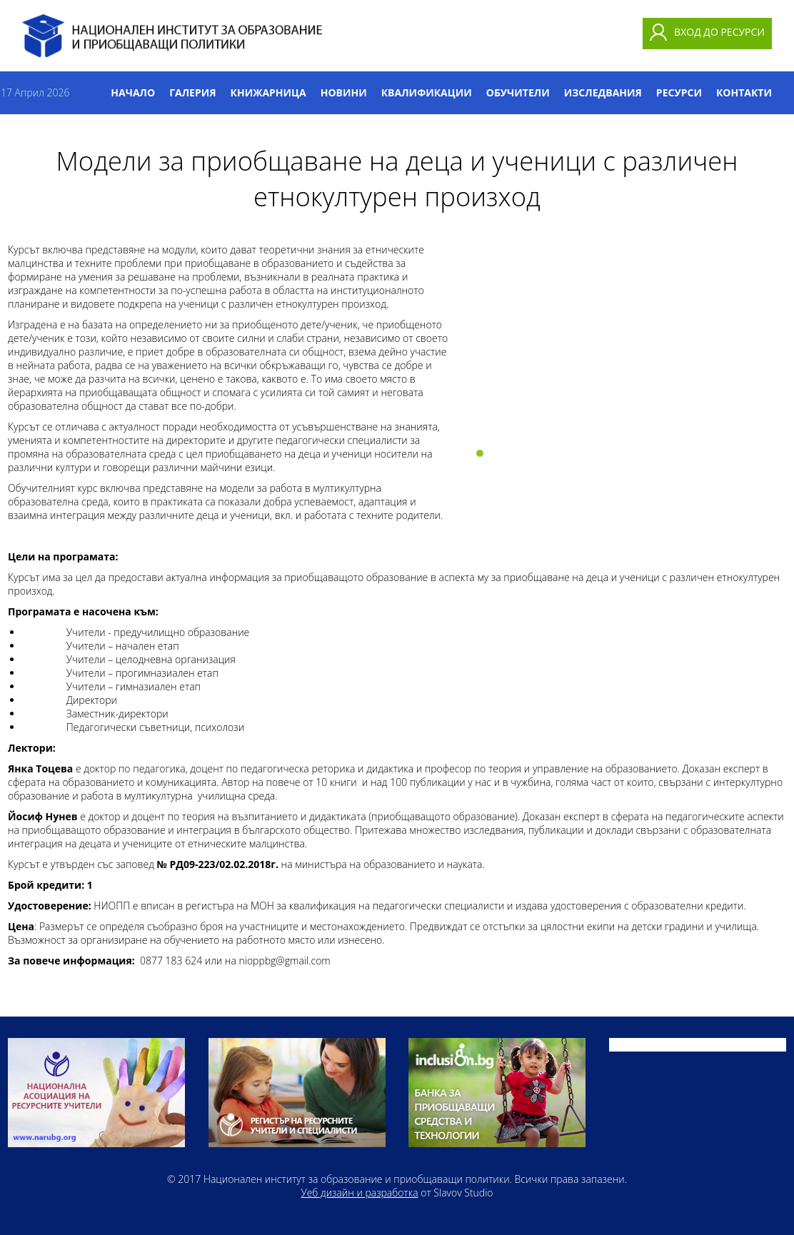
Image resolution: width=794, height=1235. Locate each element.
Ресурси (679, 92)
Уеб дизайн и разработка (359, 1192)
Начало (133, 92)
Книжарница (268, 92)
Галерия (192, 92)
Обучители (518, 92)
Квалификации (426, 92)
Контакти (744, 92)
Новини (344, 92)
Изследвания (603, 92)
